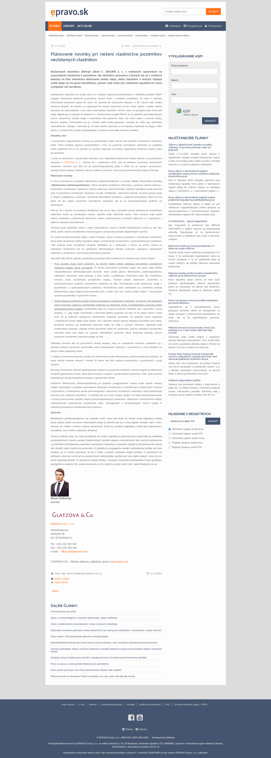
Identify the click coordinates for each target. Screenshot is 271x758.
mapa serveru (68, 704)
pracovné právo (125, 35)
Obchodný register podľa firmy (185, 429)
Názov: (175, 80)
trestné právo (141, 35)
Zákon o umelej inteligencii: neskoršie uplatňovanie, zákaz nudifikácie (84, 618)
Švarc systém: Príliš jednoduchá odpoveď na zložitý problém (80, 636)
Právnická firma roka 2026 (63, 611)
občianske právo (56, 35)
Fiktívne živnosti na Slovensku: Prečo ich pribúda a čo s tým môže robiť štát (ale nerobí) (93, 676)
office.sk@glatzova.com (74, 551)
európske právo (158, 35)
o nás (81, 704)
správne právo (108, 35)
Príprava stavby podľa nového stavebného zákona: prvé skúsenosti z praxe (193, 274)
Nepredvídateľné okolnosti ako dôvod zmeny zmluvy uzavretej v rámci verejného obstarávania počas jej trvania (104, 642)
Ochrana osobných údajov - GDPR (190, 704)
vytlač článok (61, 582)
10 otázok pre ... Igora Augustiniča (187, 221)
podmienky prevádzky (111, 704)
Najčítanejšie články (188, 138)
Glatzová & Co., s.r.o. (63, 523)
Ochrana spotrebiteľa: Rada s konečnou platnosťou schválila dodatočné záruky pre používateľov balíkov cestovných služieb (106, 650)
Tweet (55, 591)
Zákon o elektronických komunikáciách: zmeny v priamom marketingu (84, 624)
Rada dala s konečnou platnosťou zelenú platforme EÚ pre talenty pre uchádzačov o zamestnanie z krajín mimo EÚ (106, 630)
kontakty (131, 704)
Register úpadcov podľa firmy (185, 442)
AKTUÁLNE (84, 26)
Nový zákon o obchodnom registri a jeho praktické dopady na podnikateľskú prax (191, 198)
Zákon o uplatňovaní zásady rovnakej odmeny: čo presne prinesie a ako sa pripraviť (190, 147)
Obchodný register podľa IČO (185, 433)
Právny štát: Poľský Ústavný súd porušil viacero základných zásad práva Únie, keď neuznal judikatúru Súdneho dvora (192, 357)
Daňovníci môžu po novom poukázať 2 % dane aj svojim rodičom (191, 247)
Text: (174, 94)
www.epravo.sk (119, 561)
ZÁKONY (68, 26)
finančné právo (92, 35)
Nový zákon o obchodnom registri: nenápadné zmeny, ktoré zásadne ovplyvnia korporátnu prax (193, 174)
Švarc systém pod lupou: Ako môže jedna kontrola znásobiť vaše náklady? (86, 670)
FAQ (167, 704)
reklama (93, 704)
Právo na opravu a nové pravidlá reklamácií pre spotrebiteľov (80, 664)
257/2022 (70, 162)
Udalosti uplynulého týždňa (184, 380)
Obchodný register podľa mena (186, 438)
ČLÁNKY (54, 26)
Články (129, 729)
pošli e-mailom (62, 578)
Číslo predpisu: (179, 65)
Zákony (142, 729)
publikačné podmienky (150, 704)
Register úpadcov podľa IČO (185, 447)
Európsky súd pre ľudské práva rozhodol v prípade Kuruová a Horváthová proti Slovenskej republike (99, 657)
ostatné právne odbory (178, 35)
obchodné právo (74, 35)
